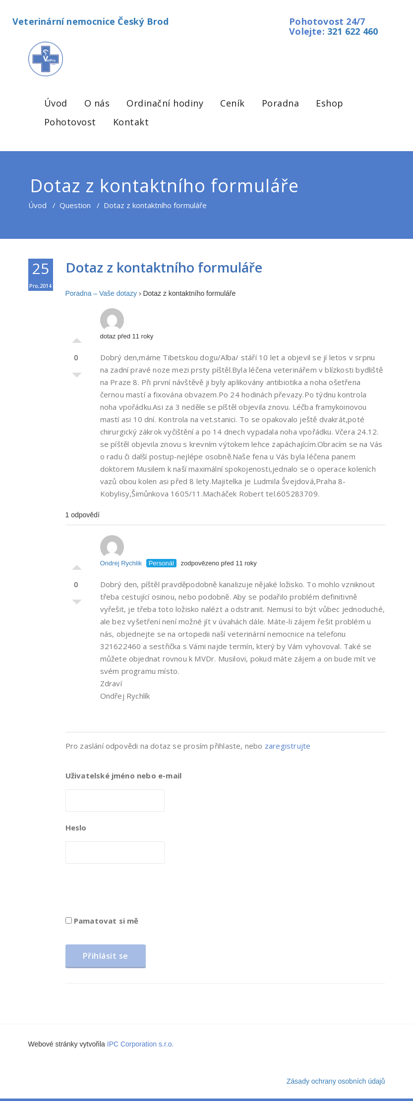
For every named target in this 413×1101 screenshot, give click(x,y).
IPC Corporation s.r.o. (140, 1044)
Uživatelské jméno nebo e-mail (123, 775)
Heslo (76, 827)
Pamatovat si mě (102, 921)
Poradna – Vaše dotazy (101, 293)
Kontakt (131, 122)
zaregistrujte (288, 746)
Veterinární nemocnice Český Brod (90, 21)
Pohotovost (70, 122)
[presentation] (140, 893)
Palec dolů (77, 378)
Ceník (232, 103)
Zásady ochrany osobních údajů (336, 1081)
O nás (97, 103)
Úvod (55, 103)
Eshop (330, 103)
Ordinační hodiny (164, 103)
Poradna (280, 103)
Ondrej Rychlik (121, 551)
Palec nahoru (77, 338)
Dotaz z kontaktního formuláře (163, 267)
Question (75, 205)
